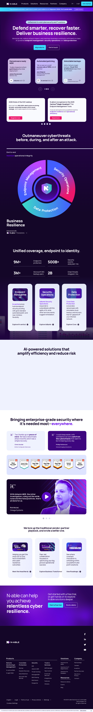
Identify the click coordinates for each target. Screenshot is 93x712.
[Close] (91, 710)
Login (78, 3)
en (73, 3)
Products (24, 4)
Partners (53, 4)
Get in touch (53, 47)
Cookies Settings (12, 696)
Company (63, 4)
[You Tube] (84, 642)
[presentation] (40, 89)
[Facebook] (84, 627)
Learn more (79, 9)
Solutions (34, 4)
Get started (87, 4)
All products (39, 47)
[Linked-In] (84, 632)
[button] (45, 89)
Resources (44, 4)
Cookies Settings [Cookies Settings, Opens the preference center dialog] (83, 710)
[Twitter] (84, 637)
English (9, 692)
